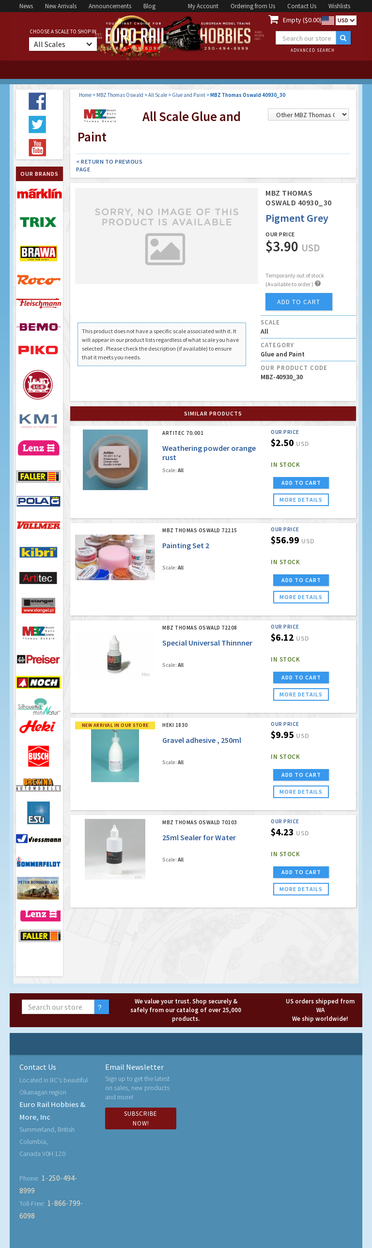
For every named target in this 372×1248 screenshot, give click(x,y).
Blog (149, 6)
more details (301, 499)
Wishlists (339, 6)
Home (85, 95)
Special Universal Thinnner (207, 642)
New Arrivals (61, 6)
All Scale (157, 95)
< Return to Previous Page (109, 165)
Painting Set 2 (185, 545)
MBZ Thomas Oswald (119, 95)
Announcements (110, 6)
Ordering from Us (253, 6)
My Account (203, 6)
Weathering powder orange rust (209, 452)
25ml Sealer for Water (199, 837)
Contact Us (301, 6)
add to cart (298, 301)
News (26, 6)
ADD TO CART (301, 482)
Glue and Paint (188, 95)
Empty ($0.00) (302, 19)
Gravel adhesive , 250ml (201, 740)
